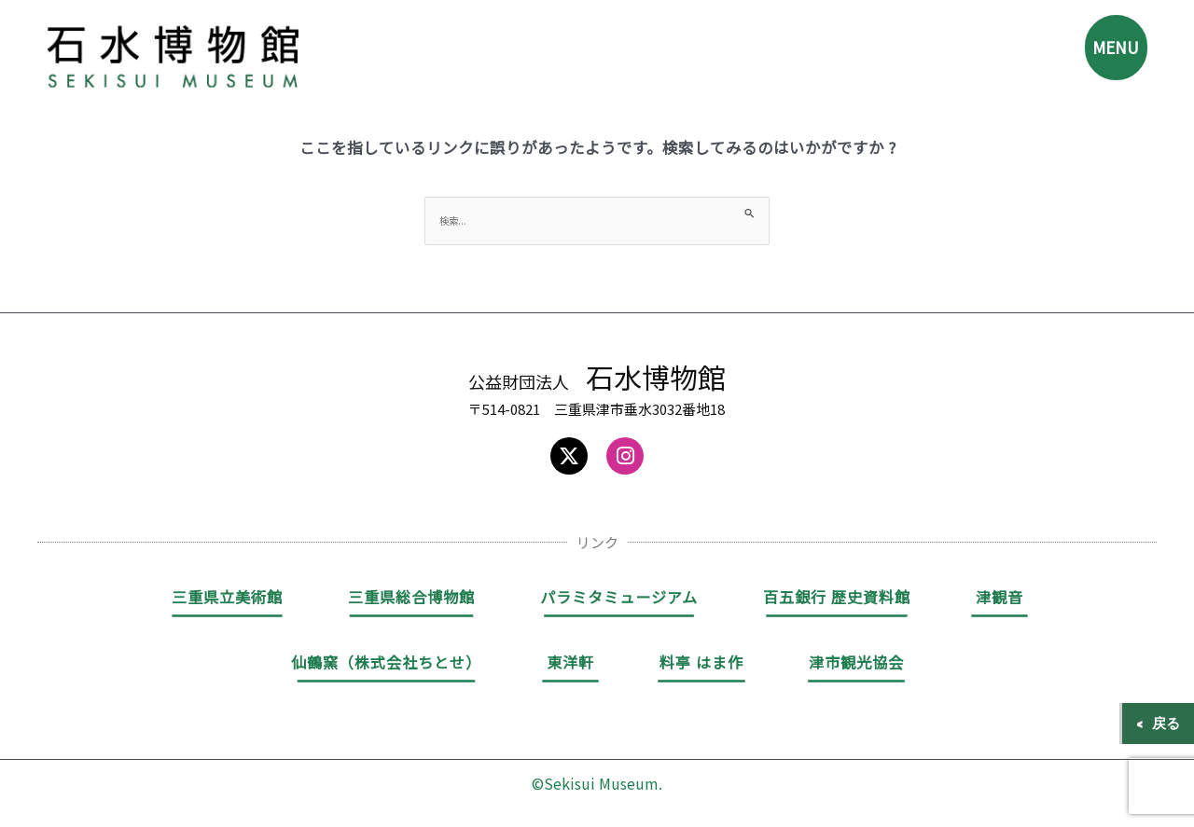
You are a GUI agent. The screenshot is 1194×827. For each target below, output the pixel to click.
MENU (1107, 54)
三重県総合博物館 (411, 598)
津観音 (999, 598)
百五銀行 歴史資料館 (836, 598)
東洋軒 (570, 664)
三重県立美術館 (227, 598)
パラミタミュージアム (619, 598)
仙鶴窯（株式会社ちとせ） (386, 664)
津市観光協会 (856, 664)
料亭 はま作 (701, 664)
